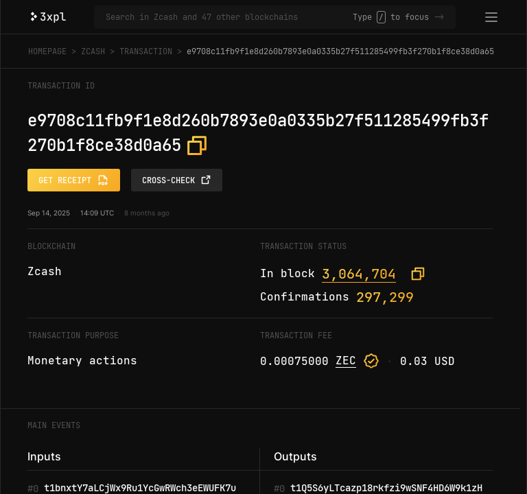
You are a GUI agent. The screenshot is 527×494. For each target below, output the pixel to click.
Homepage (47, 51)
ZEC (346, 360)
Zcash (93, 51)
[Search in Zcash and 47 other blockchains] (229, 17)
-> (439, 17)
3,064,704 (359, 274)
